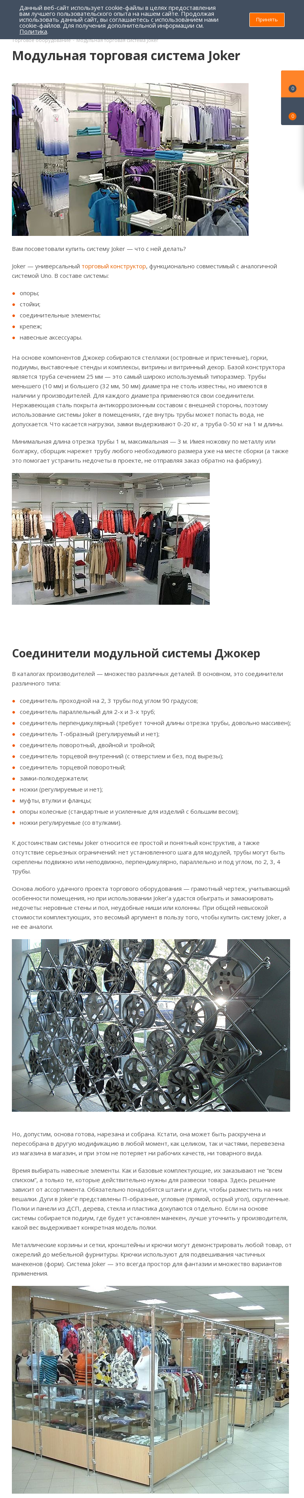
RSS (284, 56)
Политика (33, 31)
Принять (267, 19)
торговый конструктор (114, 266)
